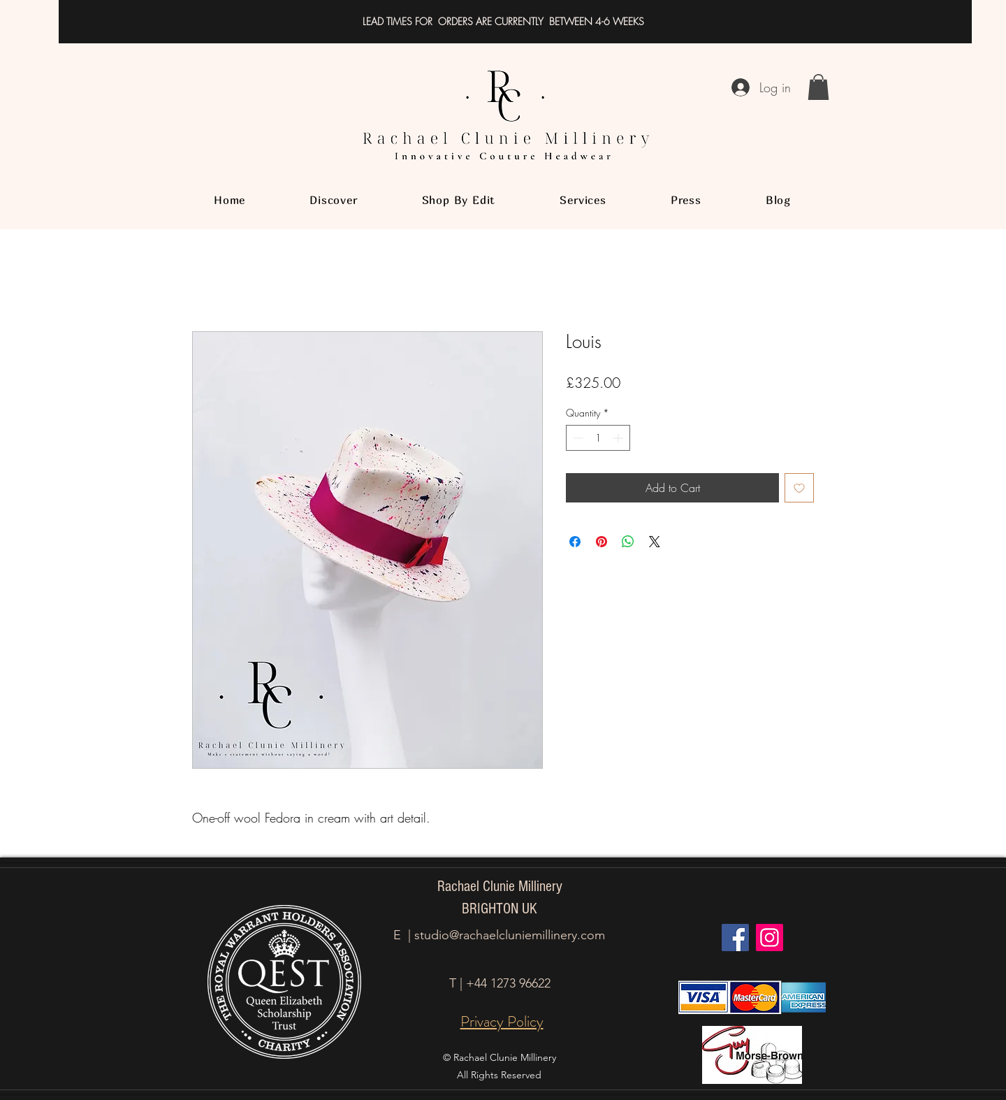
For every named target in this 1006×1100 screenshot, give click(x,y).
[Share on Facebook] (575, 541)
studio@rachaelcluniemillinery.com (509, 935)
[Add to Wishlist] (799, 487)
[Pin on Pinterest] (601, 541)
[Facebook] (735, 937)
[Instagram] (769, 937)
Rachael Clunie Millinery (499, 886)
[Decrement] (576, 438)
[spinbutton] (598, 438)
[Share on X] (654, 541)
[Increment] (619, 438)
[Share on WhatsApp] (628, 541)
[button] (818, 87)
